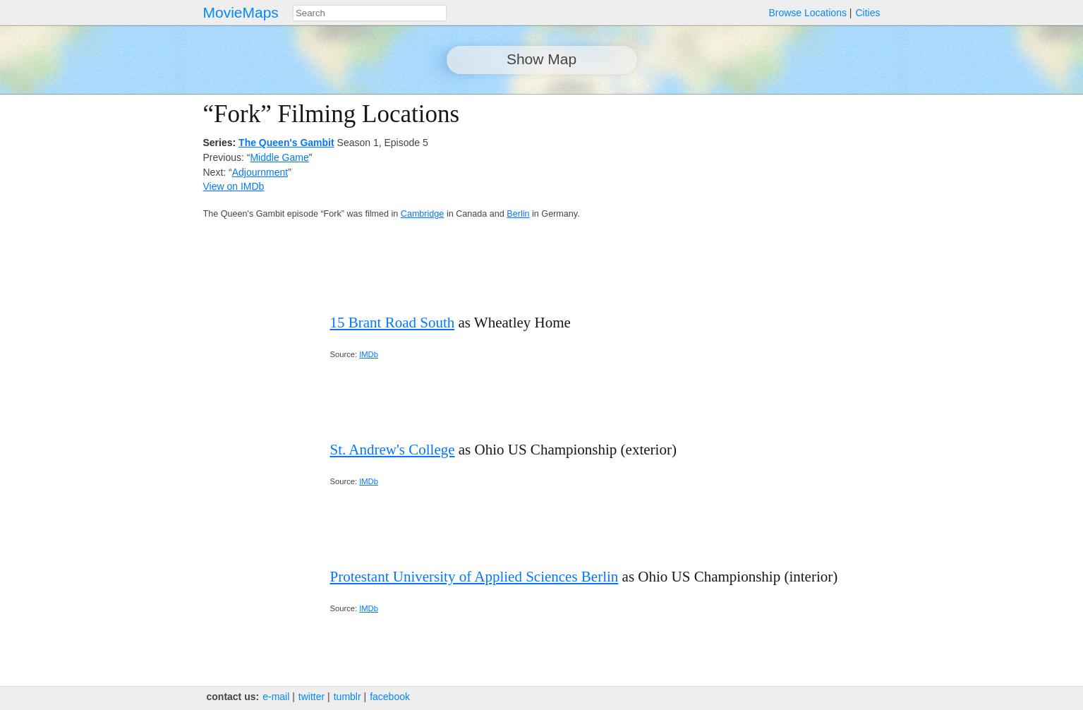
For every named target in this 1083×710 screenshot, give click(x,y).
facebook (390, 696)
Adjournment (260, 172)
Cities (867, 12)
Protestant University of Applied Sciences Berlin (474, 576)
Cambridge (422, 214)
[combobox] (370, 13)
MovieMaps (241, 12)
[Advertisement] (757, 199)
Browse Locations (807, 12)
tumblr (347, 696)
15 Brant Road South (392, 322)
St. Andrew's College (392, 449)
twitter (311, 696)
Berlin (518, 214)
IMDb (368, 354)
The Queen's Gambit (286, 142)
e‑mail (275, 696)
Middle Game (279, 157)
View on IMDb (234, 186)
